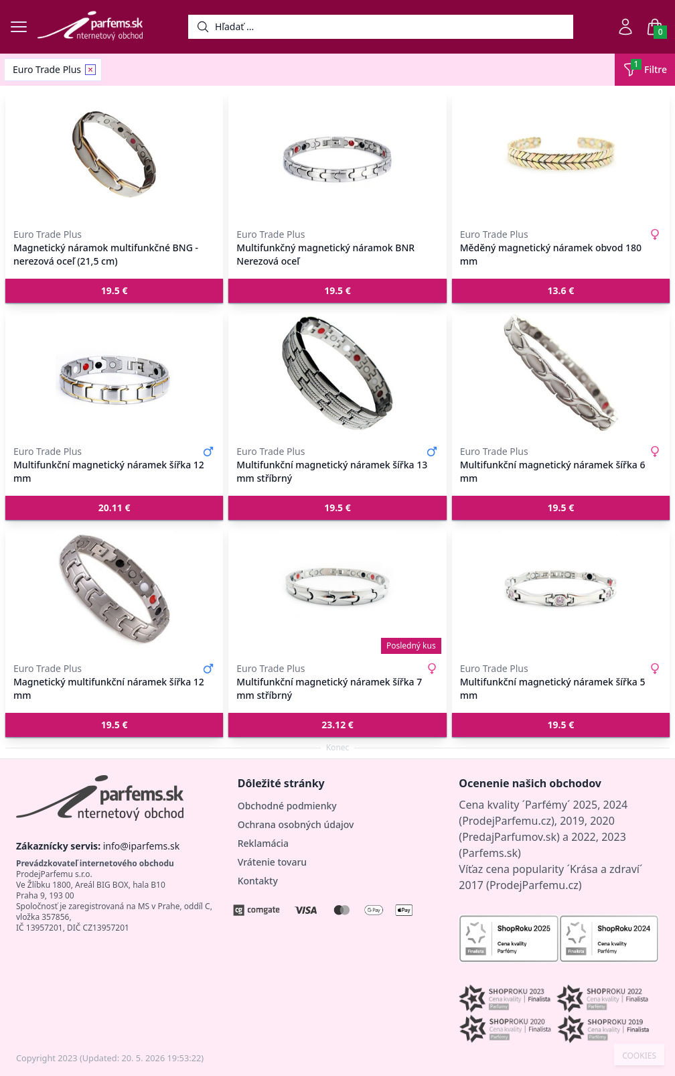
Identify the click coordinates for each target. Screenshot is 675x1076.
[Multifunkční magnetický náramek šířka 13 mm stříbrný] (337, 372)
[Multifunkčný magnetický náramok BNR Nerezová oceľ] (337, 155)
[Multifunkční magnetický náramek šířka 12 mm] (114, 372)
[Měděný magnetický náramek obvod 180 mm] (560, 155)
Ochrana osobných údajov (296, 824)
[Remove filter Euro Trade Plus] (90, 69)
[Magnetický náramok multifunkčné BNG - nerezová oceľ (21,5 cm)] (114, 155)
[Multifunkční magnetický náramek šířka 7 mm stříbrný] (337, 590)
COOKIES (639, 1056)
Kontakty (258, 880)
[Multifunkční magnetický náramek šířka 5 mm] (560, 590)
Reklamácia (263, 843)
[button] (114, 291)
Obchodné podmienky (287, 805)
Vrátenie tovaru (272, 862)
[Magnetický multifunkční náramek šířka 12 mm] (114, 590)
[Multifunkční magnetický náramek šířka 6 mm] (560, 372)
